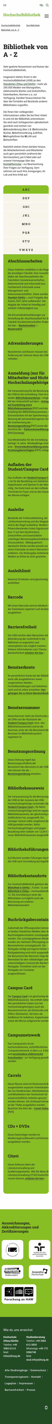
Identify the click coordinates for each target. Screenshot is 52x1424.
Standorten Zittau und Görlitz (19, 84)
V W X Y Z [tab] (26, 250)
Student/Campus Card (20, 722)
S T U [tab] (26, 241)
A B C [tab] (26, 189)
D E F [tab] (26, 198)
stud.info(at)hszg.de (37, 1359)
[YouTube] (26, 1408)
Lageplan (10, 1383)
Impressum (26, 1383)
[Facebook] (5, 1408)
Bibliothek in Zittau (18, 891)
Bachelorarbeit (27, 325)
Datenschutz (38, 1370)
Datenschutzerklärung (36, 429)
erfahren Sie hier (34, 1178)
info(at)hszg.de (11, 1355)
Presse (31, 1389)
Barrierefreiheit (14, 1389)
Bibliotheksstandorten (28, 397)
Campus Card (19, 996)
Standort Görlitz (16, 297)
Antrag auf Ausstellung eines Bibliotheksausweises (28, 405)
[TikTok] (40, 1408)
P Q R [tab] (26, 232)
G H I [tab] (26, 207)
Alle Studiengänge (16, 1370)
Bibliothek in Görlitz (19, 887)
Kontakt (36, 1376)
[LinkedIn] (12, 1408)
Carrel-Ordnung (42, 1108)
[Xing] (19, 1408)
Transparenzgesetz (17, 1376)
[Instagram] (33, 1408)
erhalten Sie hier (34, 652)
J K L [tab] (26, 215)
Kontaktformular (12, 164)
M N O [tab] (26, 224)
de (4, 5)
